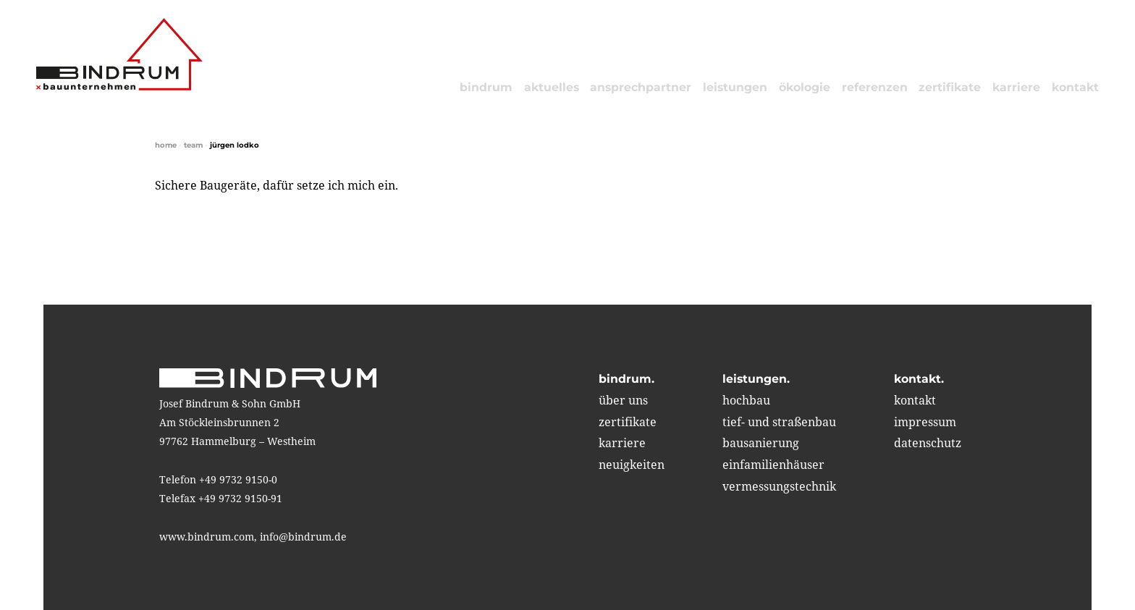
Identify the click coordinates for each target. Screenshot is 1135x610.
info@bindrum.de (303, 536)
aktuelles (551, 87)
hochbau (746, 400)
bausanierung (760, 443)
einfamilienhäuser (773, 465)
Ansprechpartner (640, 87)
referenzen (875, 87)
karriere (1016, 87)
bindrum (486, 87)
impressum (925, 422)
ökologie (804, 87)
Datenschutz (927, 443)
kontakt (1075, 87)
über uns (623, 400)
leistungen (735, 87)
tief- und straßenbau (779, 422)
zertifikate (950, 87)
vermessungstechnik (779, 486)
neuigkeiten (631, 465)
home (166, 145)
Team (193, 145)
